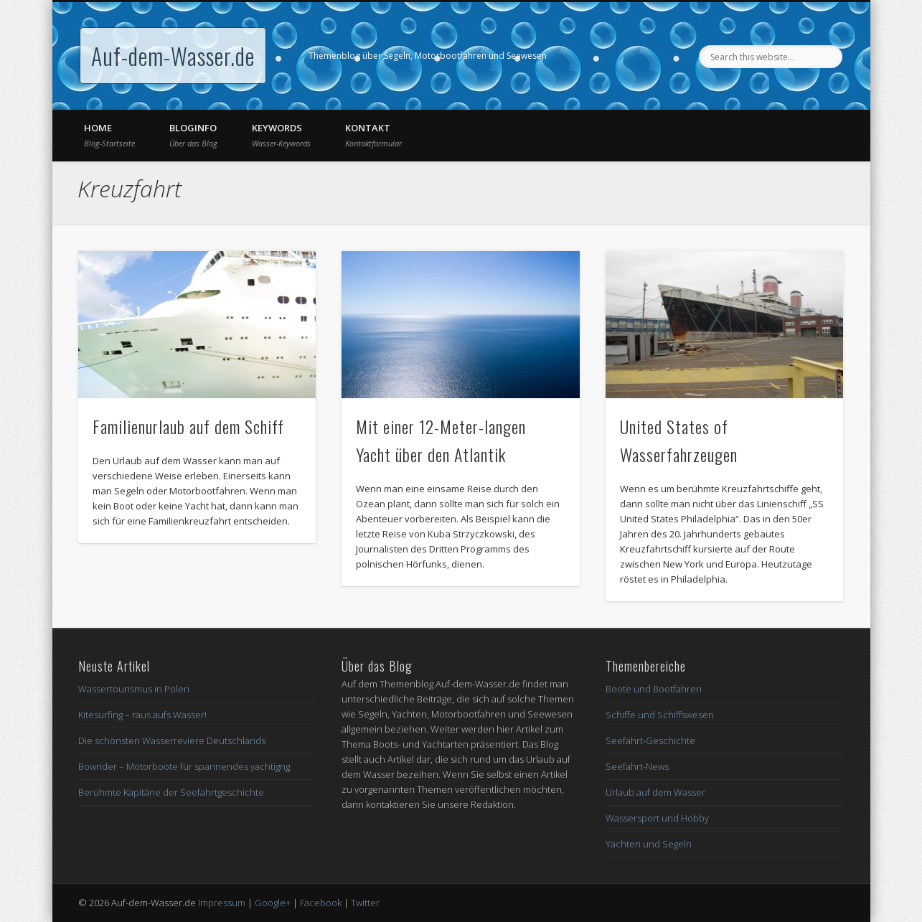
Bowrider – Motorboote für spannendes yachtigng (184, 766)
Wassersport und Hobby (657, 818)
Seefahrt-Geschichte (650, 740)
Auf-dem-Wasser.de (173, 55)
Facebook (321, 902)
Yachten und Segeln (649, 843)
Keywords (281, 135)
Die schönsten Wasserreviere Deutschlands (171, 740)
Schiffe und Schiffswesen (660, 714)
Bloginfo (193, 135)
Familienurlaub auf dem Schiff (188, 426)
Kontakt (373, 135)
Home (109, 135)
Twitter (365, 902)
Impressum (221, 902)
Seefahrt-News (637, 766)
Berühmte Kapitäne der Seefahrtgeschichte (171, 792)
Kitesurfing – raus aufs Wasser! (142, 714)
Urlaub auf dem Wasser (655, 792)
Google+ (273, 902)
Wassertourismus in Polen (133, 688)
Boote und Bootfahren (654, 688)
